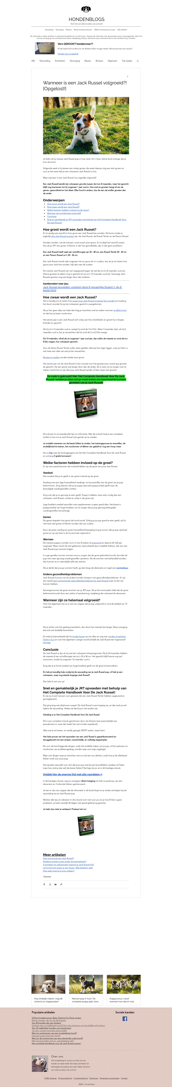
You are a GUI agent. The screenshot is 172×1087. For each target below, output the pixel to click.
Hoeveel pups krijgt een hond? (46, 1035)
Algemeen (112, 61)
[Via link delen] (61, 884)
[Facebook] (125, 1018)
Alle (33, 61)
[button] (138, 61)
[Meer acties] (127, 76)
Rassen (88, 61)
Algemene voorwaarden (109, 1078)
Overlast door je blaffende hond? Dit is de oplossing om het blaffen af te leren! (68, 1025)
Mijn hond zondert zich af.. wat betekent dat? (53, 1041)
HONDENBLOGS (86, 19)
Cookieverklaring (81, 1078)
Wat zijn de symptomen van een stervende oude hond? (57, 1038)
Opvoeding (45, 61)
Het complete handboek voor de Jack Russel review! (56, 1043)
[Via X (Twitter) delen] (50, 884)
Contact (124, 1078)
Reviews (99, 61)
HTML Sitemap (50, 1078)
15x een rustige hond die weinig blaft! (49, 1030)
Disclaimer (93, 1078)
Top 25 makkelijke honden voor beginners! (51, 1028)
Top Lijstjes (127, 61)
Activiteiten (60, 61)
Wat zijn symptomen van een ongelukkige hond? (54, 1033)
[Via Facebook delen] (44, 884)
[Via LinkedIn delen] (55, 884)
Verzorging (75, 61)
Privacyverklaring (65, 1078)
